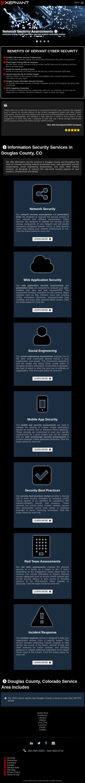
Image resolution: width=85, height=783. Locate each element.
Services (11, 758)
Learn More (41, 239)
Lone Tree (42, 722)
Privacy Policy (13, 772)
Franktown (42, 715)
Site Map (11, 770)
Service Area (13, 767)
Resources (12, 760)
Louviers (42, 725)
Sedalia (42, 729)
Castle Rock (42, 713)
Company (11, 763)
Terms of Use (13, 774)
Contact (10, 765)
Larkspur (42, 718)
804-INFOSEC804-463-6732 (45, 750)
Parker (42, 727)
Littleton (42, 720)
